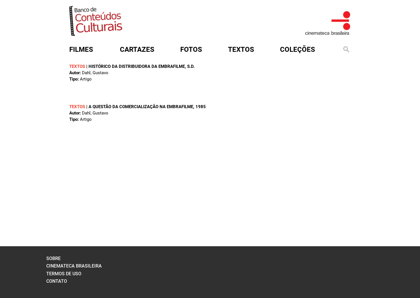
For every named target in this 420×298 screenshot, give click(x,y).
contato (56, 281)
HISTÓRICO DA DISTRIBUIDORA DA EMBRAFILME (137, 66)
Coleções (297, 49)
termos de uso (63, 273)
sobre (53, 258)
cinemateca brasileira (74, 266)
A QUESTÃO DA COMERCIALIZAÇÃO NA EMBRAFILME (141, 106)
